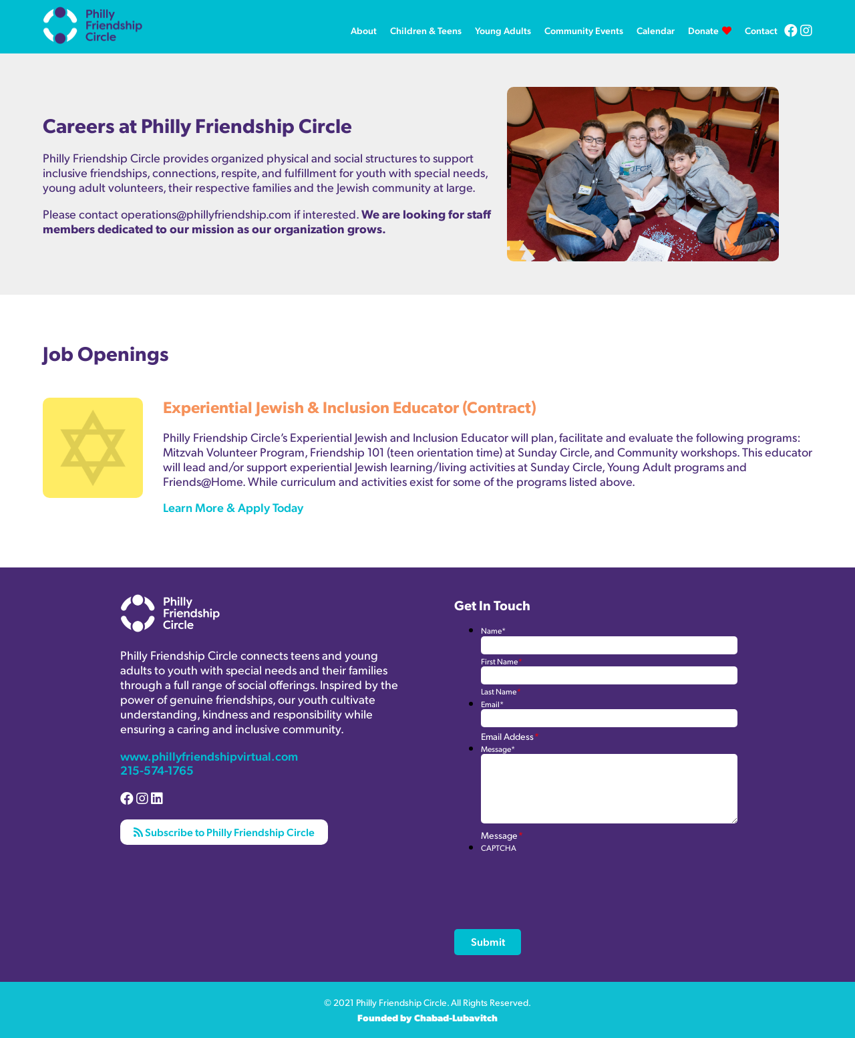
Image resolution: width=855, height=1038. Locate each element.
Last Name (500, 691)
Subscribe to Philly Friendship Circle (224, 832)
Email (492, 704)
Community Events (583, 30)
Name (493, 631)
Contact (761, 30)
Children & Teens (426, 30)
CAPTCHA (498, 848)
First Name (501, 661)
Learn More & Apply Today (233, 507)
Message (498, 749)
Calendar (656, 30)
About (364, 30)
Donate (703, 30)
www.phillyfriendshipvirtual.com (209, 755)
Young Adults (503, 30)
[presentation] (582, 879)
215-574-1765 (157, 769)
